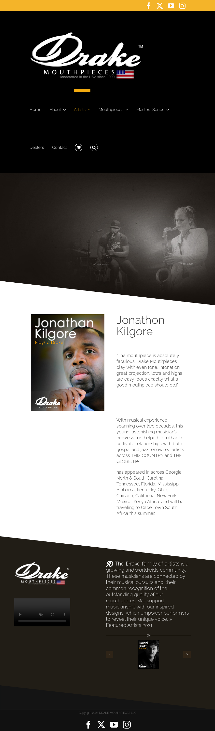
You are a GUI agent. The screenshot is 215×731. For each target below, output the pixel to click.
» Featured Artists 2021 (139, 622)
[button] (94, 146)
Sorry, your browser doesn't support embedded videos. (42, 612)
